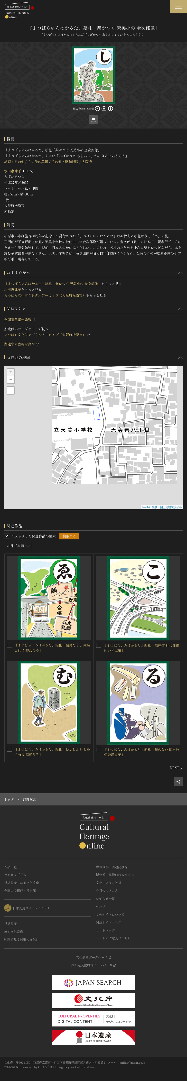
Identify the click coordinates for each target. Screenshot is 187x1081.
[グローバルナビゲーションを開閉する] (178, 6)
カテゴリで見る (15, 874)
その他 (19, 161)
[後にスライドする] (176, 767)
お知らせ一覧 (105, 898)
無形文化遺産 (13, 931)
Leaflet (146, 507)
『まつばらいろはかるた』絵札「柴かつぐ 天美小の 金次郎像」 (52, 283)
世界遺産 (10, 923)
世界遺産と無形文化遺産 (21, 882)
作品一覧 (10, 867)
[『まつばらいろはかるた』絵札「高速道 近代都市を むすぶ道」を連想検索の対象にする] (98, 645)
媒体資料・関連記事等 (112, 867)
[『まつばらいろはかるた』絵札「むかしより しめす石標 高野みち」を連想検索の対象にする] (9, 749)
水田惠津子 (12, 170)
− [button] (10, 379)
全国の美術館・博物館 (20, 890)
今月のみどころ (107, 890)
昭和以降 (72, 161)
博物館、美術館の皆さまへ (115, 874)
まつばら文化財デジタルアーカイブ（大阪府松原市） (45, 295)
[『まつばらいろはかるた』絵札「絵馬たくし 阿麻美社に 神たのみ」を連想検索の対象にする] (9, 645)
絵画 (7, 161)
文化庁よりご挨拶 (108, 882)
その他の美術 (38, 161)
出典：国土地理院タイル (167, 507)
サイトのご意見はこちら (113, 938)
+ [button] (10, 372)
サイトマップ (105, 930)
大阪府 (87, 161)
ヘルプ (100, 906)
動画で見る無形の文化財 (21, 939)
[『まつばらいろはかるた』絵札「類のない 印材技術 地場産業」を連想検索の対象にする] (98, 749)
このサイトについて (110, 914)
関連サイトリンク (108, 922)
